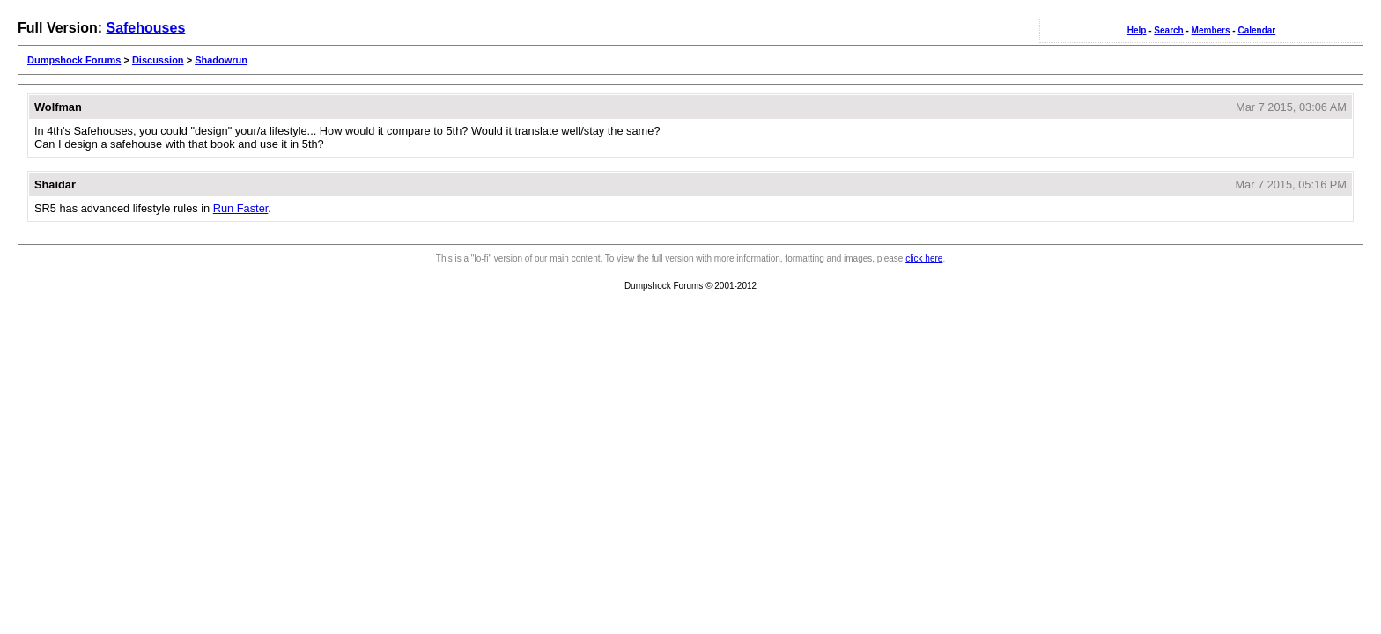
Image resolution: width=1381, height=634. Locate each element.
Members (1211, 30)
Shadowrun (221, 60)
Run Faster (241, 208)
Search (1168, 30)
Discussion (158, 60)
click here (923, 258)
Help (1137, 30)
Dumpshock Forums (74, 60)
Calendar (1256, 30)
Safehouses (145, 27)
